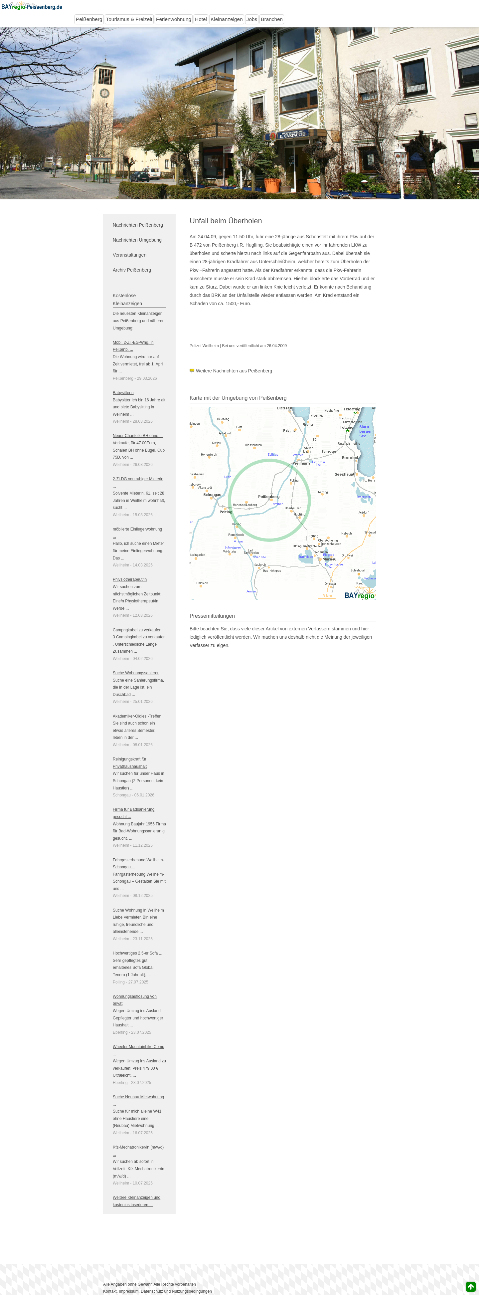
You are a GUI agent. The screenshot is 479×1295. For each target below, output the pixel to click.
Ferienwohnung (173, 19)
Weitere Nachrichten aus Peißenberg (234, 370)
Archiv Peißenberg (132, 270)
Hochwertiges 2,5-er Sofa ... (137, 953)
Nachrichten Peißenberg (138, 225)
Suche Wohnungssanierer (136, 673)
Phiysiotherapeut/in (130, 579)
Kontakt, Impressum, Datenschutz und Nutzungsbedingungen (157, 1291)
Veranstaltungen (129, 255)
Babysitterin (123, 392)
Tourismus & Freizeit (129, 19)
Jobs (251, 19)
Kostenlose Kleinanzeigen (127, 299)
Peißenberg (89, 19)
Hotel (201, 19)
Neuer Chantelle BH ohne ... (138, 435)
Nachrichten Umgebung (137, 240)
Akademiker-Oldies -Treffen (137, 716)
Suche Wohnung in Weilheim (138, 910)
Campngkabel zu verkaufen (137, 630)
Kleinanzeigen (227, 19)
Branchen (272, 19)
